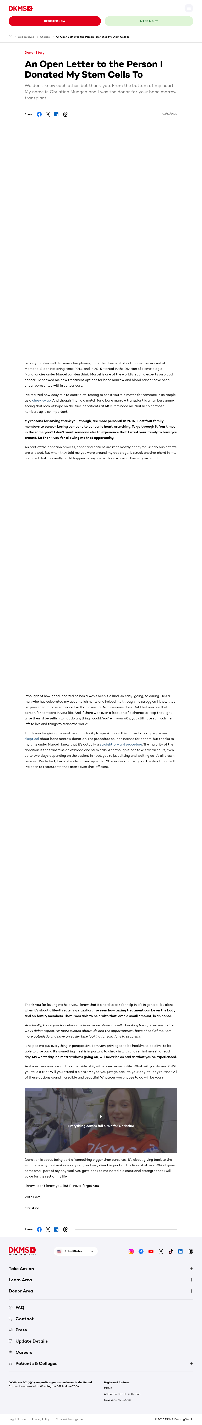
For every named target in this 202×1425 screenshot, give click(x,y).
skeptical (32, 739)
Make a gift (149, 21)
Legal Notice (17, 1419)
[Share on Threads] (65, 114)
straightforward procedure (121, 744)
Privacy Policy (41, 1419)
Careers (20, 1352)
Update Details (28, 1341)
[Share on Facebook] (39, 114)
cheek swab (41, 400)
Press (18, 1329)
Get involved (26, 36)
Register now (55, 21)
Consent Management (71, 1419)
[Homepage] (10, 36)
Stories (45, 36)
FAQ (16, 1307)
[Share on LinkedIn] (56, 114)
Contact (21, 1318)
